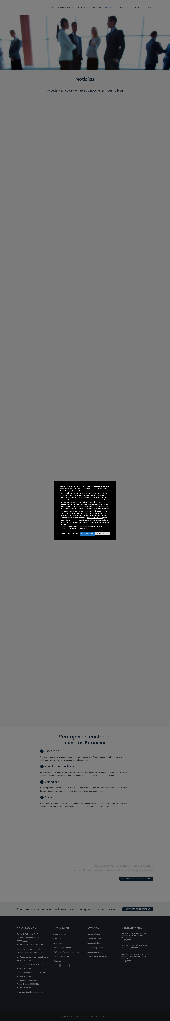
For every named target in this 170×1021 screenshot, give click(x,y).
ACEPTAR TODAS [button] (87, 533)
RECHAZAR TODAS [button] (103, 534)
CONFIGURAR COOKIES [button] (95, 518)
